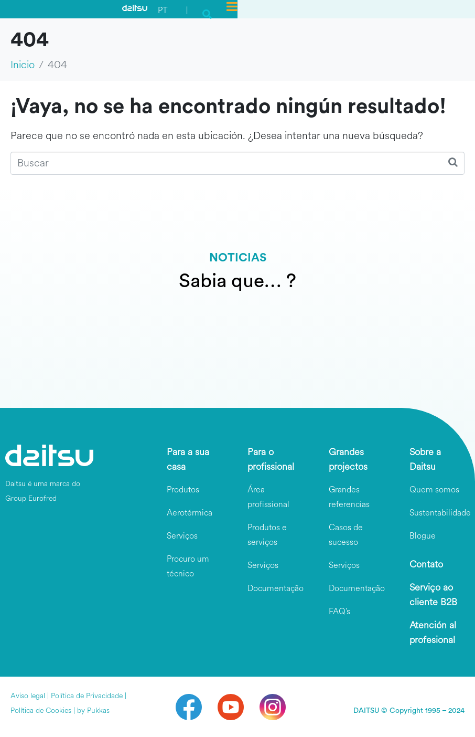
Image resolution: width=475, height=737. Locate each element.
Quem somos (434, 489)
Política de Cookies (40, 710)
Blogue (422, 536)
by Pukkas (93, 710)
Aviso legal (27, 696)
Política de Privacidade (87, 696)
